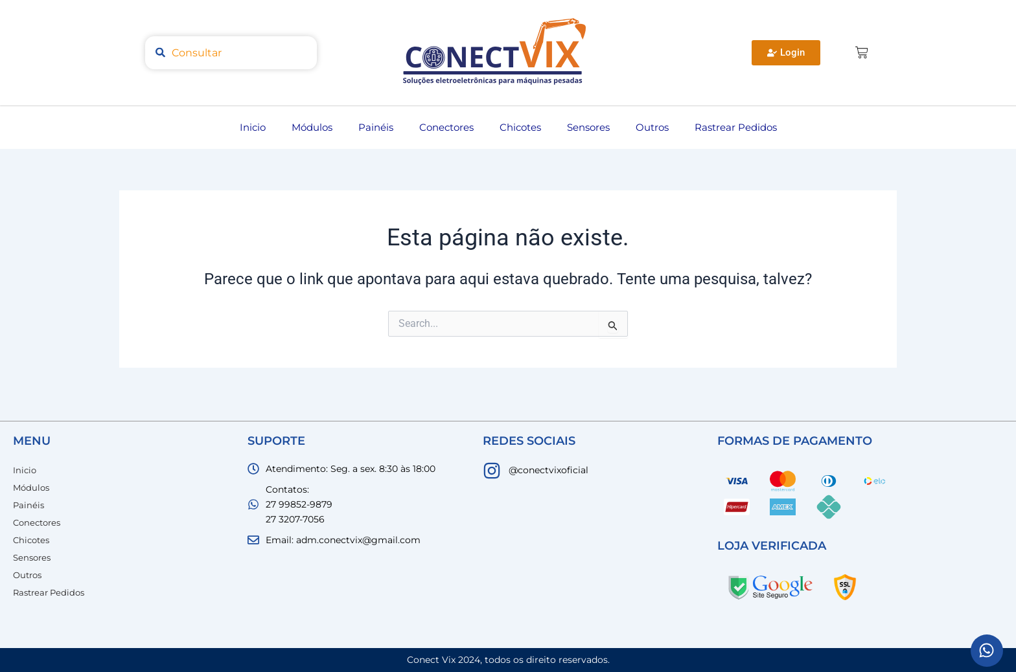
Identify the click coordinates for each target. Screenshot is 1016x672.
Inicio (253, 127)
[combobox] (231, 52)
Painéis (375, 127)
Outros (652, 127)
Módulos (312, 127)
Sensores (588, 127)
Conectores (446, 127)
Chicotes (520, 127)
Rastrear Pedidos (736, 127)
